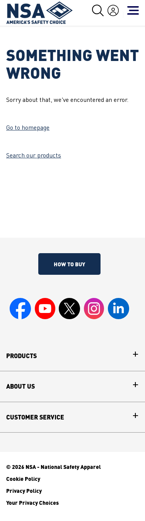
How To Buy (69, 264)
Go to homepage (27, 128)
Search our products (33, 156)
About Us (20, 386)
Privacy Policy (24, 490)
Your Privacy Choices (32, 502)
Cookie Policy (23, 478)
